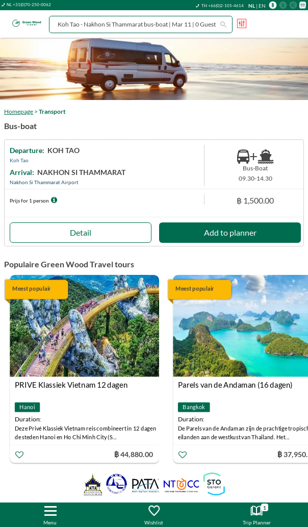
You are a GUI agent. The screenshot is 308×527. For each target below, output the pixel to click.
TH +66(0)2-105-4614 (222, 5)
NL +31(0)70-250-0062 (29, 4)
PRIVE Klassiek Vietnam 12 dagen (71, 384)
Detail (80, 232)
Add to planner (230, 232)
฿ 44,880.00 (133, 453)
